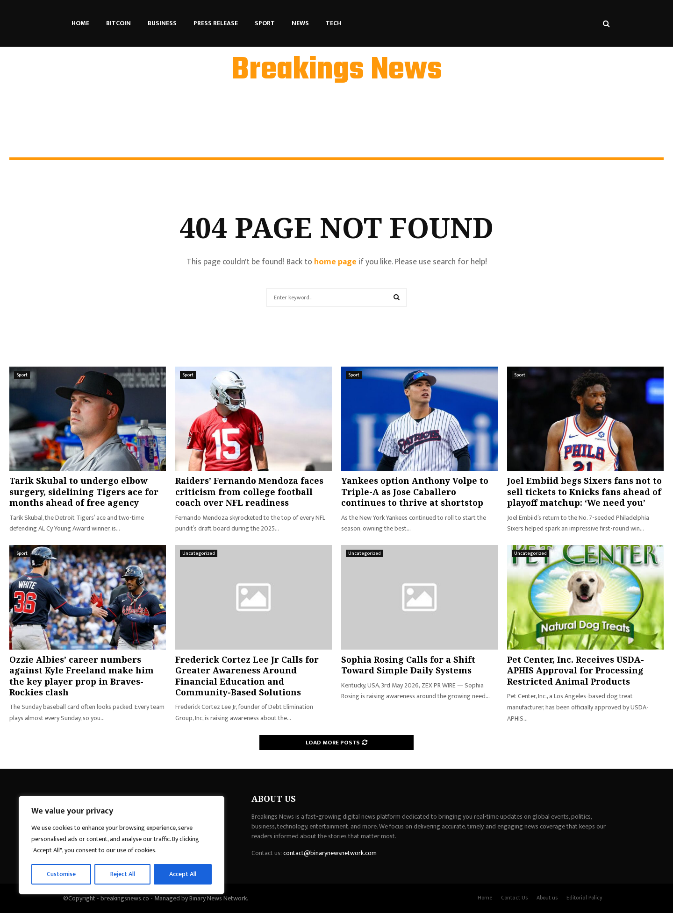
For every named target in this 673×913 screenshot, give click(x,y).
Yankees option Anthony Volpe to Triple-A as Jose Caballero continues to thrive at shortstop (414, 491)
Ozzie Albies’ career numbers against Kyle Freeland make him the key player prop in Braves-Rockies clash (81, 676)
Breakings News (336, 70)
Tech (333, 23)
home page (335, 262)
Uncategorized (198, 553)
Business (162, 23)
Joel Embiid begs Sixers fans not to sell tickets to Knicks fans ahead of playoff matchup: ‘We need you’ (584, 491)
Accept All (183, 874)
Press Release (215, 23)
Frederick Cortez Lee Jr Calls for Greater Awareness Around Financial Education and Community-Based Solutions (247, 676)
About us (547, 897)
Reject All (122, 874)
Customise (61, 874)
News (300, 23)
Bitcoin (118, 23)
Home (80, 23)
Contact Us (514, 897)
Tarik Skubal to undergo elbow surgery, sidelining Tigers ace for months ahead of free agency (83, 491)
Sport (265, 23)
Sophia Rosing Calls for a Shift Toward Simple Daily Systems (408, 665)
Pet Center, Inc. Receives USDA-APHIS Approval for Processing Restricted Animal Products (575, 670)
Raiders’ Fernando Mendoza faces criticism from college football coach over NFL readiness (249, 491)
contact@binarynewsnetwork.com (330, 853)
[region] (121, 845)
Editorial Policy (584, 897)
